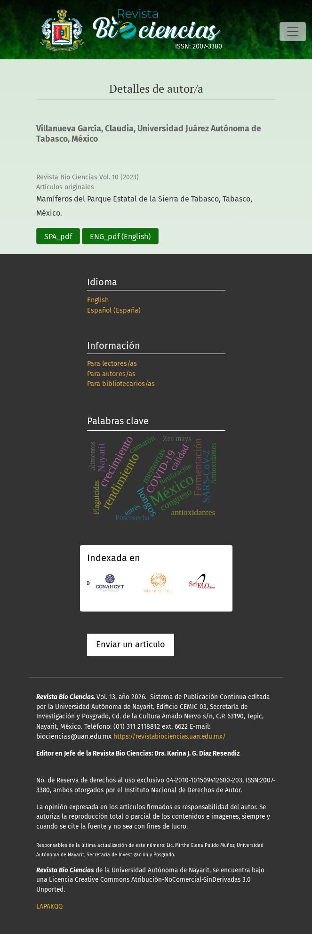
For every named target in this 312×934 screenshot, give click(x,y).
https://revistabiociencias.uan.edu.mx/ (169, 737)
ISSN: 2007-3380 (198, 46)
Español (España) (114, 310)
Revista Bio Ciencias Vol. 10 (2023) (87, 177)
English (98, 300)
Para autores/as (111, 374)
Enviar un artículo (130, 644)
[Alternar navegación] (293, 31)
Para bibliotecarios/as (121, 384)
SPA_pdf (58, 236)
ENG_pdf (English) (120, 236)
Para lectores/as (112, 364)
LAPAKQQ (49, 906)
